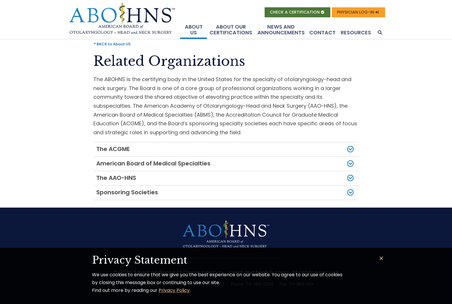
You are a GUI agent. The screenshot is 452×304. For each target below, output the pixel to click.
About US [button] (194, 29)
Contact (322, 32)
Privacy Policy (174, 290)
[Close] (381, 258)
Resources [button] (356, 32)
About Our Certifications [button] (231, 29)
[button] (379, 33)
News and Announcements (281, 29)
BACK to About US (114, 44)
